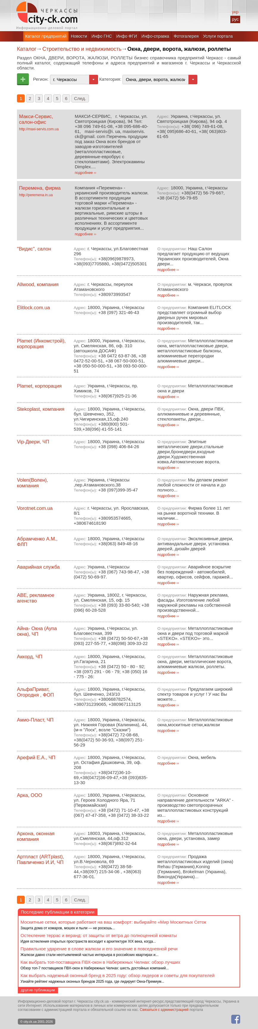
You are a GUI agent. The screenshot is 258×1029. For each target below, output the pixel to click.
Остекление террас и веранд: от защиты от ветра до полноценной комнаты (99, 935)
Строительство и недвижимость (81, 49)
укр (235, 11)
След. (80, 98)
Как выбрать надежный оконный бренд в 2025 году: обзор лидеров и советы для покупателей (118, 975)
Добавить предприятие (23, 79)
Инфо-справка (155, 36)
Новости (79, 36)
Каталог (26, 49)
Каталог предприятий (46, 36)
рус (235, 19)
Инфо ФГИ (127, 36)
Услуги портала (218, 36)
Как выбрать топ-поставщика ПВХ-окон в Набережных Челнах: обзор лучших (100, 962)
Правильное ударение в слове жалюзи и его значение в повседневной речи (99, 948)
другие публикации (38, 990)
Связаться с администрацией (164, 1010)
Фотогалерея (186, 36)
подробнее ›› (85, 173)
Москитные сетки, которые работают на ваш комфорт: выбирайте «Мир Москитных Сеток (113, 922)
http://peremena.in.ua (36, 195)
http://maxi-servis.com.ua (39, 129)
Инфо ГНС (102, 36)
